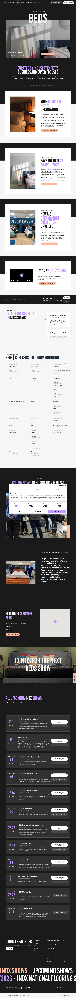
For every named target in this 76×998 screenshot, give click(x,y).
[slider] (15, 280)
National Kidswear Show (52, 944)
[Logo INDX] (4, 2)
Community (36, 3)
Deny (19, 511)
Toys (63, 953)
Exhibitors (36, 945)
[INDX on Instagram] (19, 988)
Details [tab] (38, 489)
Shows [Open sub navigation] (18, 3)
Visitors (36, 948)
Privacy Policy (67, 987)
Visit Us (22, 3)
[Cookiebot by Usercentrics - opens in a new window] (60, 485)
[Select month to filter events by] (9, 710)
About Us (36, 943)
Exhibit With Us (28, 3)
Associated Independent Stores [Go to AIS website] (22, 995)
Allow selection (38, 511)
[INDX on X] (24, 988)
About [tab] (57, 489)
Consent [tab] (19, 489)
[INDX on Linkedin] (21, 988)
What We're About (11, 3)
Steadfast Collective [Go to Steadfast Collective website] (66, 995)
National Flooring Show (52, 953)
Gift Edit (64, 961)
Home (63, 944)
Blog (35, 951)
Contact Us (37, 940)
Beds (63, 957)
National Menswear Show (53, 940)
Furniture (49, 961)
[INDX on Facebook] (26, 988)
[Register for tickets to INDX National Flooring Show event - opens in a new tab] (38, 975)
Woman (63, 940)
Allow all (57, 511)
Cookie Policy (60, 987)
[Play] (12, 280)
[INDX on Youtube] (29, 988)
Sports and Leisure (66, 948)
